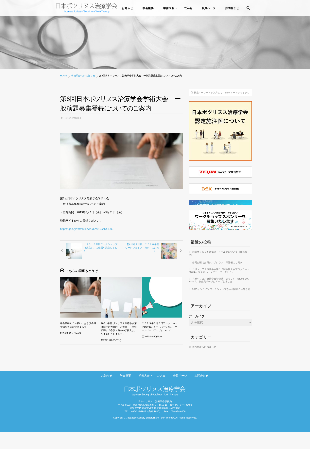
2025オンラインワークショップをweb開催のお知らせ (221, 305)
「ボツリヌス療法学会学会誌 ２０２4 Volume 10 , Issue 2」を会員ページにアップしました (219, 297)
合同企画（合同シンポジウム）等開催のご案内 (217, 279)
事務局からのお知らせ (204, 363)
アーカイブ (197, 333)
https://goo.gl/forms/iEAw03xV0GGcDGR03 (86, 228)
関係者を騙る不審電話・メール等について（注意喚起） (218, 270)
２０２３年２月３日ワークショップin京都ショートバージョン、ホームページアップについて (160, 327)
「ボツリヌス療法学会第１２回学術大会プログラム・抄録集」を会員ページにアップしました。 (219, 287)
